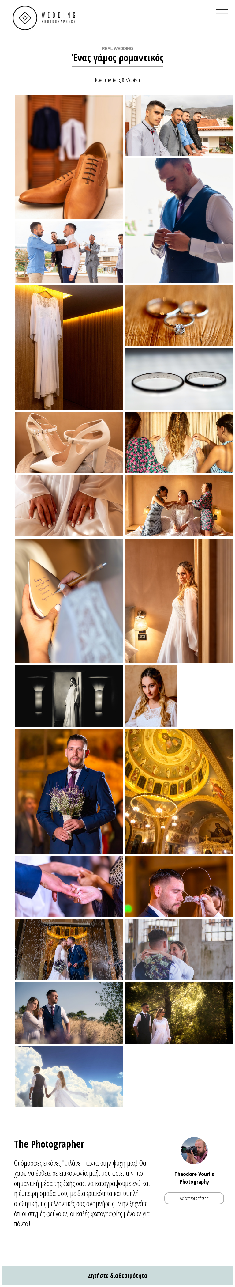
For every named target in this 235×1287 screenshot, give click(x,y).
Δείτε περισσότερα (194, 1198)
